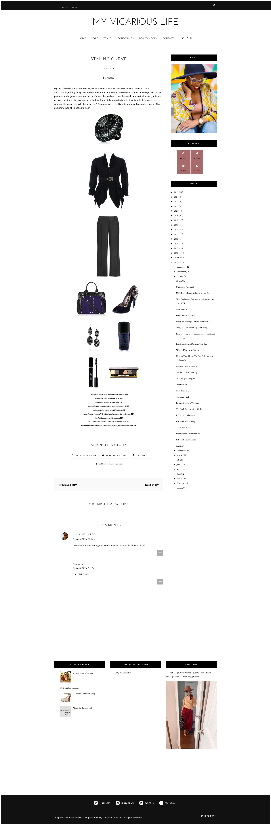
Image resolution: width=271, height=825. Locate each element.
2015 (176, 239)
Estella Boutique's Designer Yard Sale (191, 344)
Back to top (209, 816)
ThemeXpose (81, 817)
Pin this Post (143, 456)
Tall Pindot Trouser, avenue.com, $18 (108, 402)
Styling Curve (181, 281)
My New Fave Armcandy (186, 366)
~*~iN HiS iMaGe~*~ (86, 534)
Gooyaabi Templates (113, 817)
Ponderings (126, 38)
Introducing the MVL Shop (187, 403)
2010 (176, 262)
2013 (176, 248)
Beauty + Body (148, 38)
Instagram (197, 168)
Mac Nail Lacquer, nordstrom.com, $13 (109, 418)
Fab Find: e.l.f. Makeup (185, 421)
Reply (160, 553)
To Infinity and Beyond (185, 378)
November (181, 271)
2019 (176, 220)
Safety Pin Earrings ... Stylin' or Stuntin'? (193, 321)
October (180, 276)
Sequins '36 (181, 446)
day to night (108, 464)
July (178, 460)
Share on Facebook (85, 456)
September (181, 450)
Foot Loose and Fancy (185, 315)
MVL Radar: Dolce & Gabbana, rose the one (194, 293)
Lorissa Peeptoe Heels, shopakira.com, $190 (109, 410)
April (179, 474)
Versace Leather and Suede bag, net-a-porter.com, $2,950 (108, 406)
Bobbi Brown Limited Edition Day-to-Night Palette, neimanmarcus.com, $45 (108, 426)
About (75, 7)
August (180, 455)
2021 (176, 211)
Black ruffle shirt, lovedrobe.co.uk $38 (108, 399)
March (180, 478)
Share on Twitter (116, 456)
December (181, 267)
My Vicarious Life (124, 673)
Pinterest (183, 155)
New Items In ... (182, 309)
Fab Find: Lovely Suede (186, 439)
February (181, 483)
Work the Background (82, 708)
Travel (107, 38)
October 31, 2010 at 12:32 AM (84, 539)
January (180, 488)
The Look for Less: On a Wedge (189, 409)
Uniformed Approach (185, 287)
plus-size (118, 464)
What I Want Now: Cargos (187, 350)
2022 (176, 206)
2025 (176, 192)
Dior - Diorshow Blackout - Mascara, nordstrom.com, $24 (108, 422)
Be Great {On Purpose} (69, 688)
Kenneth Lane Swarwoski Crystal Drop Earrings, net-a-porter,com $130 (108, 414)
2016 (176, 234)
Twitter (183, 168)
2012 (176, 253)
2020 (176, 215)
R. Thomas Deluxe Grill (186, 415)
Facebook (197, 155)
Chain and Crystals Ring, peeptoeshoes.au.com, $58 (109, 395)
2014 (176, 243)
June (179, 464)
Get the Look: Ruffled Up (186, 372)
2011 (176, 257)
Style (94, 38)
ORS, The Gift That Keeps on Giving (191, 327)
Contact (168, 38)
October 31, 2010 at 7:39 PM (83, 568)
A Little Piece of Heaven (83, 673)
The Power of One (183, 427)
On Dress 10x (181, 384)
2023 (176, 201)
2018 (176, 225)
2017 (176, 229)
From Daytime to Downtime (188, 433)
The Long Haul (182, 397)
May (179, 469)
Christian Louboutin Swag (84, 693)
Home (65, 7)
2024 (176, 197)
